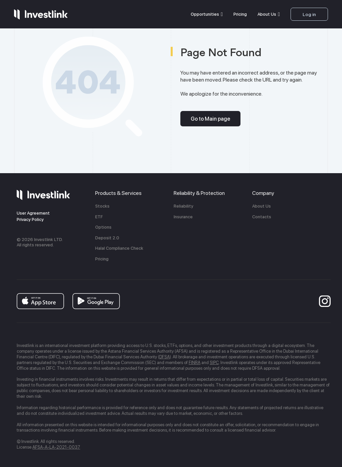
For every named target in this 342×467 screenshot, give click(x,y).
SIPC (214, 362)
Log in (309, 14)
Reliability (183, 206)
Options (103, 227)
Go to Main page (210, 119)
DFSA (164, 356)
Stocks (102, 206)
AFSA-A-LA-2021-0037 (56, 447)
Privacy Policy (30, 219)
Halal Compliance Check (119, 248)
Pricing (240, 14)
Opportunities (205, 14)
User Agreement (33, 213)
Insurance (183, 216)
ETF (99, 216)
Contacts (261, 216)
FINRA (194, 362)
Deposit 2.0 (107, 237)
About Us (267, 14)
